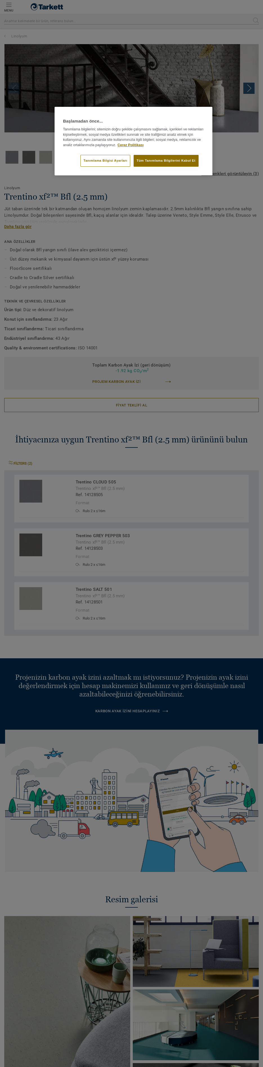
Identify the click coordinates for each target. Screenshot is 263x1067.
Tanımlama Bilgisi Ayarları (105, 160)
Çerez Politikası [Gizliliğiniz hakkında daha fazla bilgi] (131, 145)
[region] (133, 141)
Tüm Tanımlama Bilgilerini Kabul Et (166, 160)
